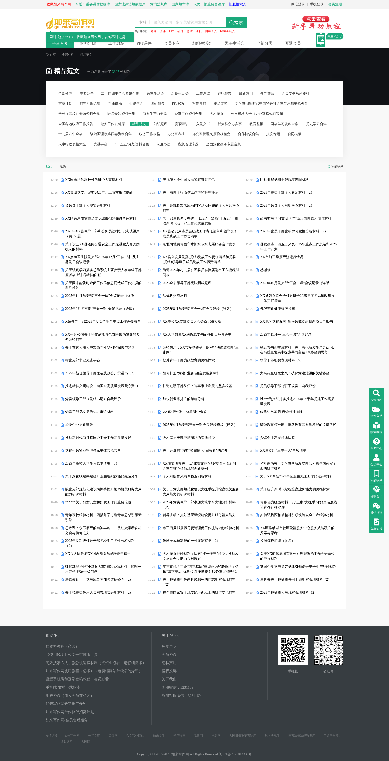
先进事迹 (100, 144)
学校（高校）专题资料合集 (79, 114)
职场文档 (220, 103)
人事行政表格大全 (72, 144)
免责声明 (169, 646)
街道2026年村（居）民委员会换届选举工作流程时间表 (201, 272)
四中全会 (211, 31)
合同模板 (294, 134)
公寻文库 (94, 735)
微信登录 (298, 4)
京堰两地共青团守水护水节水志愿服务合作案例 (199, 244)
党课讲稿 (115, 103)
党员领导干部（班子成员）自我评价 (288, 386)
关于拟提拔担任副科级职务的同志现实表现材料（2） (199, 582)
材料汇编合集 (90, 103)
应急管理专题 (188, 144)
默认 (49, 166)
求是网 (216, 735)
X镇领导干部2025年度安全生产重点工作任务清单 (103, 321)
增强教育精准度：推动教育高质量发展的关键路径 (298, 425)
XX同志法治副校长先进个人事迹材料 (93, 180)
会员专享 (172, 43)
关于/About (171, 636)
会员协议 (169, 655)
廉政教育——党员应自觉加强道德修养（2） (99, 579)
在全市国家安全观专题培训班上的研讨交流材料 (199, 592)
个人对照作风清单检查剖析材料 (187, 476)
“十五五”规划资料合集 (132, 144)
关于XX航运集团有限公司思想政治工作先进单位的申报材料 (297, 556)
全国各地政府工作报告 (75, 124)
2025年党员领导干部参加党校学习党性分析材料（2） (199, 504)
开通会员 (293, 43)
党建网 (198, 735)
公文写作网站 (135, 735)
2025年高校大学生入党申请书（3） (92, 463)
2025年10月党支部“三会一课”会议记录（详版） (296, 283)
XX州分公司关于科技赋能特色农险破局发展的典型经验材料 (102, 337)
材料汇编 (88, 43)
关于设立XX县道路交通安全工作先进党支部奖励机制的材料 (102, 246)
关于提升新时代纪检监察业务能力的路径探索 (295, 489)
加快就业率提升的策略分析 (183, 399)
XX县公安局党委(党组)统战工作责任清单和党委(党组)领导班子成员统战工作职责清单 (199, 259)
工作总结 (116, 43)
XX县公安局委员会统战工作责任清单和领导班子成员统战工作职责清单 (200, 233)
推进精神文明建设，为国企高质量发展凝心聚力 (101, 386)
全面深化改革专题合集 (223, 144)
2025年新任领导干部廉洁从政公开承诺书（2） (100, 373)
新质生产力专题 (155, 114)
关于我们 (169, 679)
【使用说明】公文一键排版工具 (72, 655)
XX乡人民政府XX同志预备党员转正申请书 (98, 554)
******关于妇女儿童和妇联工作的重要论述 (98, 502)
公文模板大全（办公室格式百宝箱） (259, 114)
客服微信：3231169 (177, 687)
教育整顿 (256, 124)
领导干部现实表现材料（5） (281, 360)
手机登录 (317, 4)
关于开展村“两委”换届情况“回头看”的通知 (195, 450)
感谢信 (265, 270)
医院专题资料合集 (121, 114)
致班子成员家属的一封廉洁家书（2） (191, 541)
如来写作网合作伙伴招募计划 (70, 712)
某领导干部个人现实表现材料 (87, 205)
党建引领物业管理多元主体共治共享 (93, 450)
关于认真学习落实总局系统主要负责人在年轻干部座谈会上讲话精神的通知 (103, 272)
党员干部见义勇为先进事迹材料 (89, 412)
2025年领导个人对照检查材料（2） (287, 205)
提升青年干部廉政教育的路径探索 (189, 360)
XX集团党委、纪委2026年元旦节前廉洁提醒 (99, 192)
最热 (63, 166)
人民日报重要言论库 (242, 735)
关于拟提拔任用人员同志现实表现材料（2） (99, 592)
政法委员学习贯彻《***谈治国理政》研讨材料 (295, 218)
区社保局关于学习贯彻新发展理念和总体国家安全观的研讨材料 (298, 466)
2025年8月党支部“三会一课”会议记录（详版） (198, 309)
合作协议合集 (248, 134)
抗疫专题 (273, 134)
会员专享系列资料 (295, 93)
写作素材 (199, 103)
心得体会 (136, 103)
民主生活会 (227, 31)
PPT (171, 31)
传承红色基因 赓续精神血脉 (281, 412)
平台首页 (60, 43)
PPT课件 (144, 43)
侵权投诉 (169, 671)
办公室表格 (176, 134)
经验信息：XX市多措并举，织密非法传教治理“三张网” (201, 350)
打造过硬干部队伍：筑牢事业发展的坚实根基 (197, 386)
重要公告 (87, 93)
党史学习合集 (316, 124)
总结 (190, 31)
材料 (142, 22)
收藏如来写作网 (59, 4)
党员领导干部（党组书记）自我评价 (93, 399)
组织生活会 (202, 43)
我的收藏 (337, 166)
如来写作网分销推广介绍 (66, 704)
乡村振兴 (217, 114)
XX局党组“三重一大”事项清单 (283, 450)
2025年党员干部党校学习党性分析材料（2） (294, 231)
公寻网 (113, 735)
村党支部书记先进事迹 (82, 360)
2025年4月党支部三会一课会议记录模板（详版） (200, 425)
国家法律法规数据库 (301, 735)
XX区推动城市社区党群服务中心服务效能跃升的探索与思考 (297, 530)
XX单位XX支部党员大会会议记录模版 (192, 321)
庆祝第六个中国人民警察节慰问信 (189, 180)
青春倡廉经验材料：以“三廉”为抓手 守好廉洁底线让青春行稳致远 (298, 504)
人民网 (85, 741)
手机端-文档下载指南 (63, 687)
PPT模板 (178, 103)
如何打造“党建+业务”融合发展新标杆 (191, 373)
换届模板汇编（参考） (277, 541)
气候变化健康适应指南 (277, 309)
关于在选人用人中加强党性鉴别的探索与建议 (100, 347)
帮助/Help (54, 636)
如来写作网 (72, 735)
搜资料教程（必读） (62, 646)
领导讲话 (267, 93)
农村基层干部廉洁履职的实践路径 (189, 438)
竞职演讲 (182, 124)
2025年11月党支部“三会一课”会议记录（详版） (101, 296)
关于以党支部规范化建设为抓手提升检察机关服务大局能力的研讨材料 (201, 491)
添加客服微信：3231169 (181, 696)
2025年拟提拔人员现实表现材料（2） (289, 592)
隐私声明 (169, 663)
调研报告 (157, 103)
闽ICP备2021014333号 (235, 754)
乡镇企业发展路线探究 (277, 438)
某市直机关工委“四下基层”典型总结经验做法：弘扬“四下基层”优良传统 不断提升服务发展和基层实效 (201, 569)
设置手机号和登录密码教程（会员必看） (79, 679)
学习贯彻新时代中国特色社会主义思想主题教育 (271, 103)
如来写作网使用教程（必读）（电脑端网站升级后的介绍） (94, 671)
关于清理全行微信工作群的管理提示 (190, 192)
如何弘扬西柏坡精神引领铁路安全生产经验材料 (296, 515)
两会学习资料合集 (284, 124)
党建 (154, 31)
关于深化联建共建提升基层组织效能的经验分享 (101, 476)
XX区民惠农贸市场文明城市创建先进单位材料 (100, 218)
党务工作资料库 (112, 124)
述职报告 (224, 93)
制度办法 (163, 144)
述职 (199, 31)
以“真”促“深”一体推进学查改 (185, 412)
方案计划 (65, 103)
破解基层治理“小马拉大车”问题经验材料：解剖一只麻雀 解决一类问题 (103, 569)
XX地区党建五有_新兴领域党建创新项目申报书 (296, 321)
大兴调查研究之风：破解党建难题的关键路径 (294, 373)
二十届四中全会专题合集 (120, 93)
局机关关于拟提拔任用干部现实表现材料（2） (295, 579)
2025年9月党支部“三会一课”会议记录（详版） (100, 309)
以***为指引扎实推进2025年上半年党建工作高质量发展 (297, 401)
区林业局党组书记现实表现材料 (284, 180)
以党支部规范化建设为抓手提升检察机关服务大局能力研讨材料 (103, 491)
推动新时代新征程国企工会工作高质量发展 (98, 438)
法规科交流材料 (175, 296)
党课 (163, 31)
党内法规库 (272, 735)
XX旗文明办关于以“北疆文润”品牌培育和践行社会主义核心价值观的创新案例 (200, 466)
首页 (51, 54)
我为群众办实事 (230, 124)
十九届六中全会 (70, 134)
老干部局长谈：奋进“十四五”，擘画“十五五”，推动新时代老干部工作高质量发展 (200, 221)
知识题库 (160, 124)
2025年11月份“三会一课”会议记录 (286, 334)
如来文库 (159, 735)
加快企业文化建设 (79, 425)
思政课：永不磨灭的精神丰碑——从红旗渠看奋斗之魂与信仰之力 (103, 530)
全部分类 (265, 43)
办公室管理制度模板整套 (211, 134)
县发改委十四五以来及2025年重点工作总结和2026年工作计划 (298, 246)
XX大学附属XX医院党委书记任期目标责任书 (197, 334)
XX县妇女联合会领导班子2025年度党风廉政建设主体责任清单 (297, 298)
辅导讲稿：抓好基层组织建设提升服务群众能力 (199, 515)
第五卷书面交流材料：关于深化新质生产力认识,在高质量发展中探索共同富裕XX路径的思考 (297, 350)
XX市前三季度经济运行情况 (281, 257)
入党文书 (203, 124)
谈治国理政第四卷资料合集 (111, 134)
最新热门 (246, 93)
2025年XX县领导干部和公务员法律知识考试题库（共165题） (102, 233)
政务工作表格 (149, 134)
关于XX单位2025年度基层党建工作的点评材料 (295, 476)
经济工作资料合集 (188, 114)
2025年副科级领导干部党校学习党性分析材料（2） (100, 543)
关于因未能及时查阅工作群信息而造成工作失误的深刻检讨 (103, 285)
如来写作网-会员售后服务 (67, 720)
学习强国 (179, 735)
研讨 (180, 31)
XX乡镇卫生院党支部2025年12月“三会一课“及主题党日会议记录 (102, 259)
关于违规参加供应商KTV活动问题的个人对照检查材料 (201, 208)
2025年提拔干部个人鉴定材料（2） (287, 192)
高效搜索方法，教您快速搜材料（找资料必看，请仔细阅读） (96, 663)
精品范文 (139, 124)
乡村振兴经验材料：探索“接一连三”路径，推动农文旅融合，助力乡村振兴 (201, 556)
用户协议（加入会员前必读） (70, 696)
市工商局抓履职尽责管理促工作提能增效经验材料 (201, 528)
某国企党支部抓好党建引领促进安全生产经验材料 (298, 567)
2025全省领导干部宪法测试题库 (187, 283)
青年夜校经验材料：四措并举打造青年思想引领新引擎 (103, 517)
